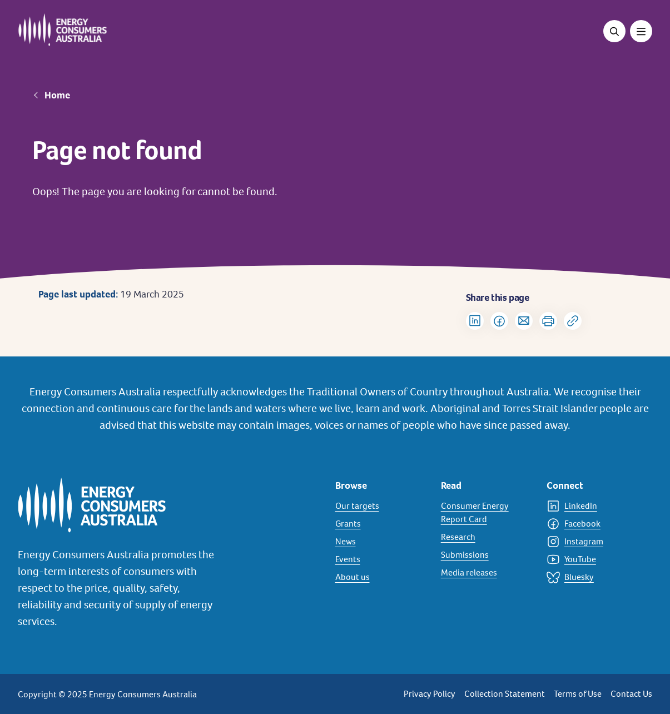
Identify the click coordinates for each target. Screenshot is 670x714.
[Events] (381, 559)
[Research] (487, 537)
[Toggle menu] (641, 31)
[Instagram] (593, 541)
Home (57, 95)
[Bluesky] (593, 577)
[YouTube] (593, 559)
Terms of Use (578, 694)
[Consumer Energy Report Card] (487, 512)
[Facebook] (593, 523)
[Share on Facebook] (499, 321)
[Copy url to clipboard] (573, 321)
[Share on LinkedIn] (475, 321)
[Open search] (614, 31)
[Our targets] (381, 506)
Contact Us (631, 694)
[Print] (548, 321)
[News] (381, 541)
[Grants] (381, 523)
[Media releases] (487, 572)
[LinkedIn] (593, 506)
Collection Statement (504, 694)
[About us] (381, 577)
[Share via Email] (524, 321)
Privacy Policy (429, 694)
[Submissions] (487, 555)
